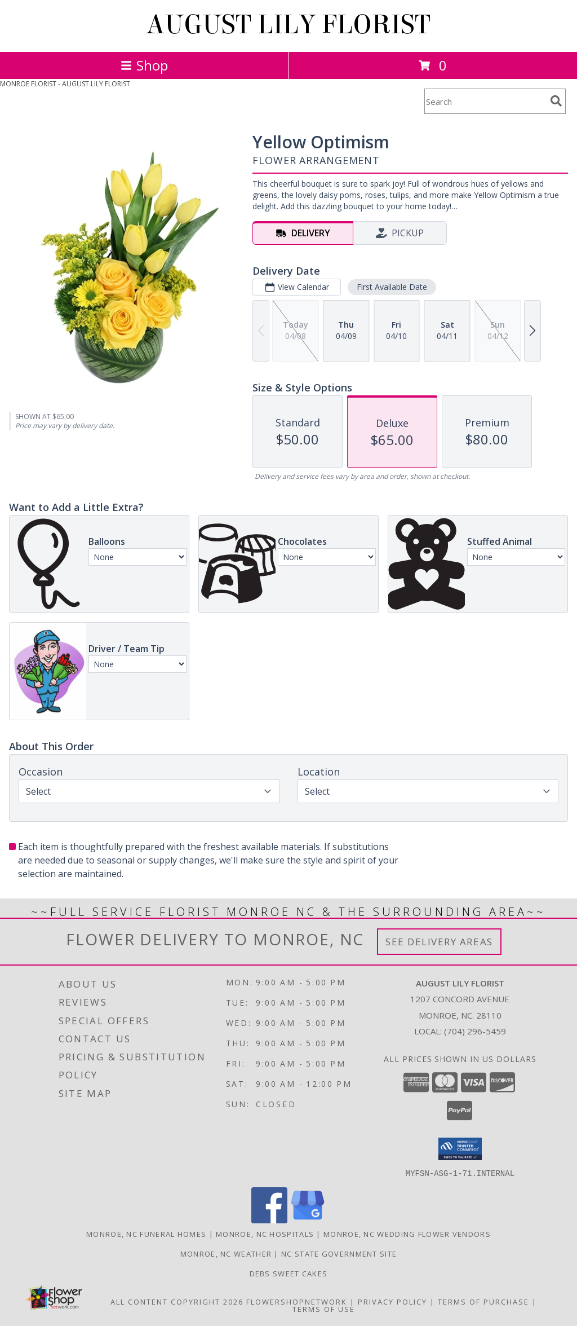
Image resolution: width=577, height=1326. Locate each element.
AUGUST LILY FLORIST (288, 24)
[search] (556, 101)
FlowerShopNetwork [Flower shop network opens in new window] (296, 1301)
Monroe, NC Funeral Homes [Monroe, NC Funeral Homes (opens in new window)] (146, 1233)
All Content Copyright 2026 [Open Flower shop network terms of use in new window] (176, 1301)
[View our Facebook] (269, 1219)
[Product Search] (485, 101)
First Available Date (392, 286)
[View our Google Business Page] (308, 1219)
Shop (144, 65)
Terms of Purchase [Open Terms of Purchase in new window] (483, 1301)
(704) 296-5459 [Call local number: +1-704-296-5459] (475, 1031)
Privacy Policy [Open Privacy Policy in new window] (392, 1301)
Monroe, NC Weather (226, 1253)
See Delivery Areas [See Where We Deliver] (439, 941)
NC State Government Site (339, 1253)
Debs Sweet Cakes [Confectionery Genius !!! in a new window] (289, 1273)
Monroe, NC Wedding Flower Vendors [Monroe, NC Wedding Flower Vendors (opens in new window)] (407, 1233)
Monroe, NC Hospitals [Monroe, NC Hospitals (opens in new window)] (265, 1233)
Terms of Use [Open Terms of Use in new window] (323, 1308)
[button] (460, 1149)
